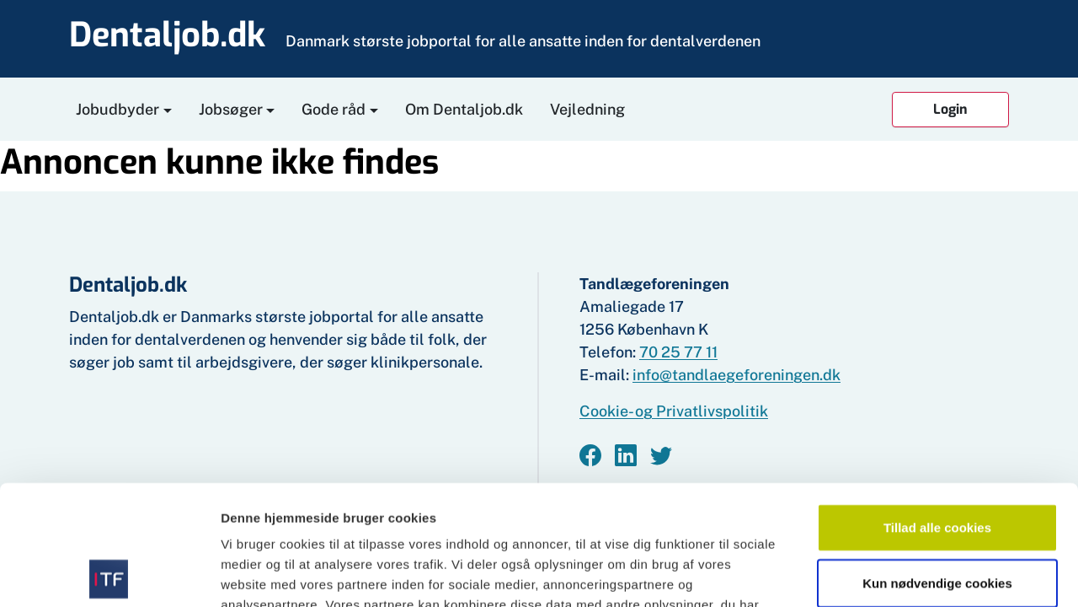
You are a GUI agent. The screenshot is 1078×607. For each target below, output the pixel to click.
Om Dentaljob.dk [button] (464, 109)
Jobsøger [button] (231, 109)
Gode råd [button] (334, 109)
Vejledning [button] (587, 109)
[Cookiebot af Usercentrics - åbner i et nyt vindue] (109, 574)
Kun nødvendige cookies (937, 463)
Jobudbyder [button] (117, 109)
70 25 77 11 (678, 352)
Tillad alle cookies (937, 407)
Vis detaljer (875, 574)
